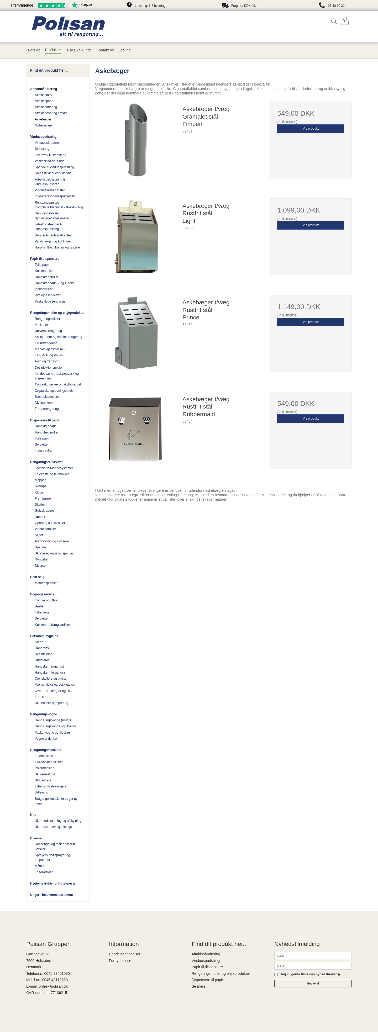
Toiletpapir (42, 265)
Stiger (39, 535)
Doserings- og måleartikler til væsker (55, 846)
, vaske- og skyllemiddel (58, 384)
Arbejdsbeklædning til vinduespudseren (50, 182)
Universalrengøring (48, 331)
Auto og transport (47, 361)
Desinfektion (43, 654)
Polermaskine (44, 768)
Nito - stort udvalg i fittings (53, 827)
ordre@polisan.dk (53, 986)
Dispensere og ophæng (51, 703)
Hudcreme (42, 660)
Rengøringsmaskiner (45, 750)
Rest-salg (37, 577)
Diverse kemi (44, 403)
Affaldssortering (46, 107)
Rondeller (42, 559)
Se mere (199, 986)
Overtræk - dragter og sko (53, 691)
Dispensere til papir (44, 420)
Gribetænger (44, 125)
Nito (33, 815)
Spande (40, 547)
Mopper (40, 480)
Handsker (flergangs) (50, 672)
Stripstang (42, 149)
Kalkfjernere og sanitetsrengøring (58, 337)
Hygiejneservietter (48, 295)
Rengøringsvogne (43, 714)
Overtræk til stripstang (50, 155)
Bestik (39, 606)
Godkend (313, 983)
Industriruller (43, 289)
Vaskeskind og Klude (50, 161)
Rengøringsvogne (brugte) (53, 720)
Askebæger (43, 119)
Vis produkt (311, 128)
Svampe (41, 486)
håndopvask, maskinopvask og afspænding (57, 376)
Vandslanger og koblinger (53, 241)
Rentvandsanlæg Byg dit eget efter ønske (52, 215)
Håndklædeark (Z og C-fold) (55, 283)
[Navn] (313, 956)
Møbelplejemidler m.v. (50, 349)
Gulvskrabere (44, 510)
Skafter (40, 504)
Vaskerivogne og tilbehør (52, 732)
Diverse (40, 566)
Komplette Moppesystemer (54, 468)
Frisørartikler (44, 872)
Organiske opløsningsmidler (55, 391)
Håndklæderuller (47, 277)
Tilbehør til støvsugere (51, 786)
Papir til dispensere (44, 259)
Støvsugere (43, 780)
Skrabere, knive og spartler (54, 553)
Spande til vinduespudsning (54, 167)
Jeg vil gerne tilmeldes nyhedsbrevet (310, 974)
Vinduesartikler (45, 529)
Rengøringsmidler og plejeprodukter (57, 313)
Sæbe (39, 642)
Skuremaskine (45, 774)
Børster (40, 517)
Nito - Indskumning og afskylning (58, 821)
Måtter (39, 866)
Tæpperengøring (47, 409)
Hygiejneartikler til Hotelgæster (53, 883)
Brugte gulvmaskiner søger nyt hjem (56, 801)
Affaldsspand (44, 101)
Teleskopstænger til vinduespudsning (49, 227)
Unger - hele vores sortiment (51, 895)
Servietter (42, 444)
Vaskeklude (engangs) (51, 301)
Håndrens (42, 648)
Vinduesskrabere (47, 143)
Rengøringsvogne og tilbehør (55, 726)
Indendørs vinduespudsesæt (55, 196)
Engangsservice (42, 594)
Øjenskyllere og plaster (51, 678)
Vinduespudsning (43, 137)
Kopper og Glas (46, 600)
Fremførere (43, 498)
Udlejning (41, 792)
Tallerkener (43, 612)
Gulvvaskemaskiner (49, 762)
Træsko (40, 697)
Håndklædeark (45, 426)
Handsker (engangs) (49, 666)
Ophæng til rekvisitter (50, 523)
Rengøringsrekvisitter (46, 462)
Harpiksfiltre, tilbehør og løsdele (57, 247)
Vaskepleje (42, 325)
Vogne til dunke (46, 738)
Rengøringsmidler (47, 319)
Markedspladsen (47, 583)
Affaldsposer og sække (51, 113)
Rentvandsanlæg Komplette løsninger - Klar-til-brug (59, 205)
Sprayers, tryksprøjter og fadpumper (52, 857)
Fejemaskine (44, 756)
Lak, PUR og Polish (49, 355)
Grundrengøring (46, 343)
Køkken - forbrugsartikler (52, 625)
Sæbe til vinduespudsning (53, 173)
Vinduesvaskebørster (50, 190)
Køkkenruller (44, 271)
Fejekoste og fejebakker (52, 474)
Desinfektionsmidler (49, 367)
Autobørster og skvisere (52, 541)
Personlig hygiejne (44, 636)
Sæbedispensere (47, 397)
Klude (39, 492)
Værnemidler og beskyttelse (55, 684)
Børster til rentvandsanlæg (54, 235)
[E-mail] (313, 965)
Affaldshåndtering (43, 89)
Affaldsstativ (43, 95)
